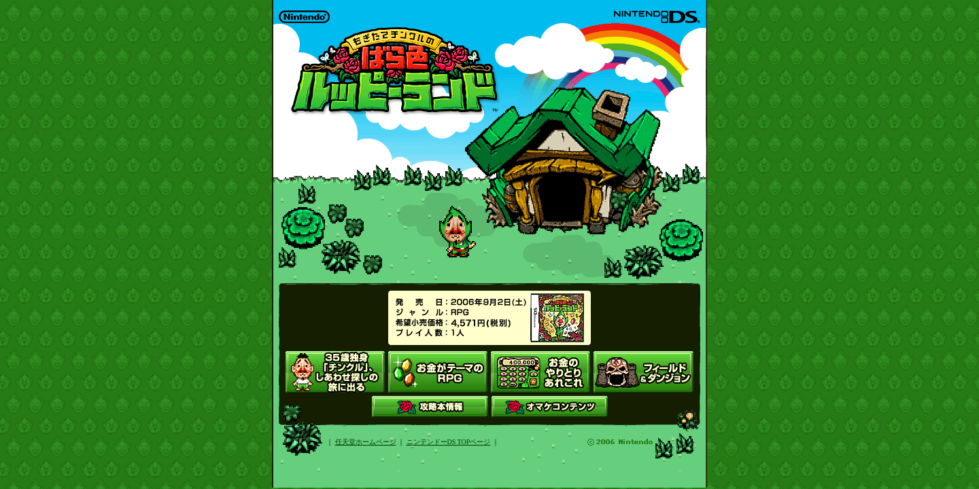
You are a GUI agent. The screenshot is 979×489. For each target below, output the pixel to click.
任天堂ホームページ (365, 442)
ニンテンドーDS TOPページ (449, 442)
